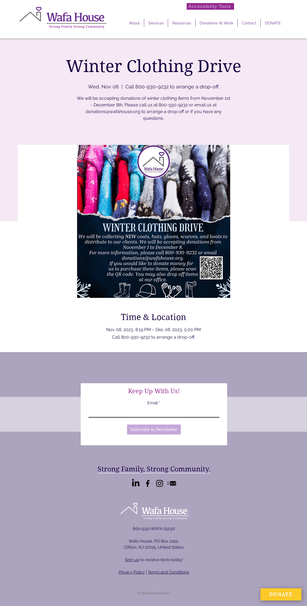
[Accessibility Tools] (210, 6)
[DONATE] (280, 594)
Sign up (132, 559)
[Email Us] (171, 483)
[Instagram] (159, 483)
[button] (134, 23)
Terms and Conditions (168, 572)
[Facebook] (147, 483)
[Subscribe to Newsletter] (154, 429)
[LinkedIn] (135, 483)
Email (152, 403)
